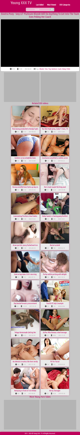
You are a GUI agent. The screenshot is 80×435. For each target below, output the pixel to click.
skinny (64, 69)
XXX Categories (64, 5)
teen (46, 69)
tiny (49, 69)
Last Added (39, 5)
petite (68, 69)
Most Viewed (51, 5)
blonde (42, 69)
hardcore (54, 69)
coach (59, 69)
